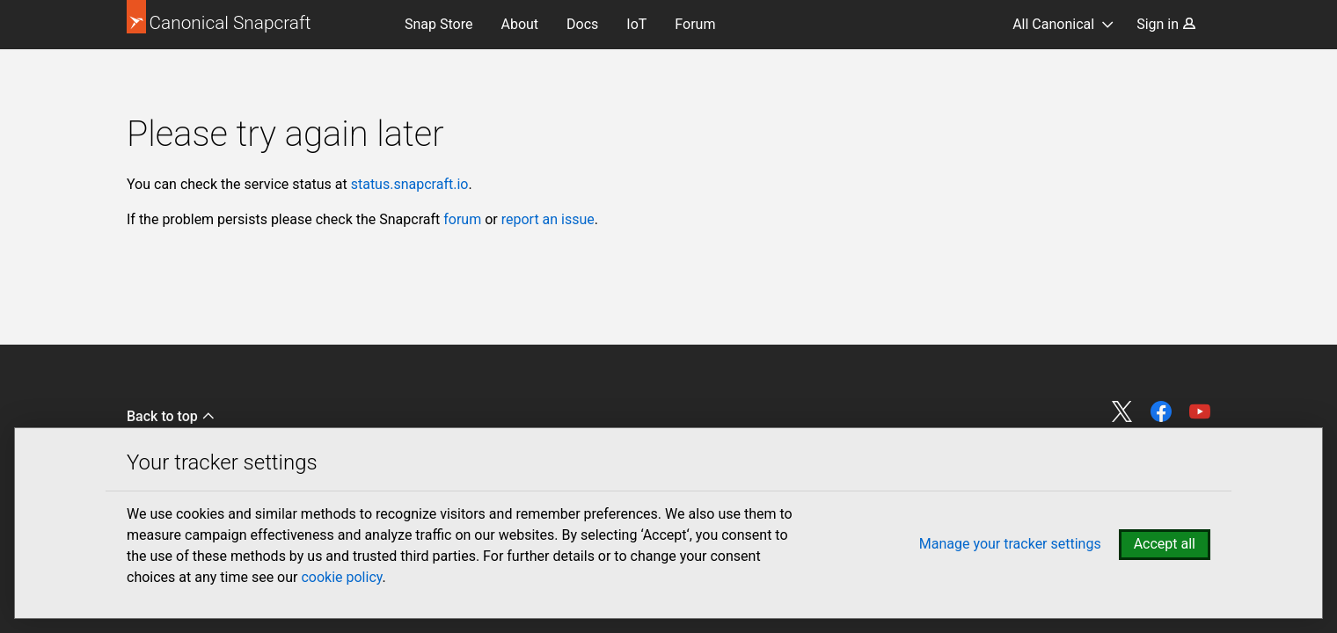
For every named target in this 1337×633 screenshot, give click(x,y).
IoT (636, 24)
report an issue (548, 219)
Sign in (1166, 24)
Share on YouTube (1199, 411)
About (519, 24)
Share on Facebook (1161, 411)
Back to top (171, 416)
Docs (582, 24)
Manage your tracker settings (1010, 543)
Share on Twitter (1122, 411)
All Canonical (1053, 24)
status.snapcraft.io (410, 184)
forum (462, 219)
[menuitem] (438, 24)
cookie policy (341, 577)
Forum (695, 24)
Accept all (1164, 543)
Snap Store (438, 24)
